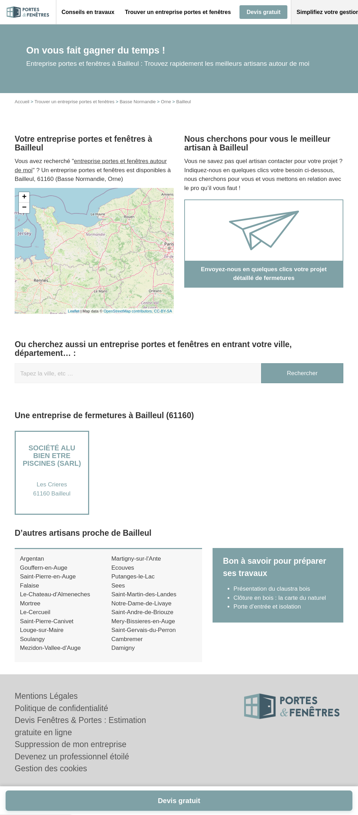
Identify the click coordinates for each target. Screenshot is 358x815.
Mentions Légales (46, 696)
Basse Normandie (138, 101)
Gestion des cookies (51, 768)
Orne (166, 101)
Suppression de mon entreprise (71, 744)
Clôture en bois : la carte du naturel (280, 598)
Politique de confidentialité (61, 708)
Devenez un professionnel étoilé (72, 756)
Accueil (22, 101)
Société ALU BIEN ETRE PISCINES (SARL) (52, 455)
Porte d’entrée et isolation (267, 606)
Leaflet (73, 311)
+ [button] (24, 197)
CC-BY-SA (163, 311)
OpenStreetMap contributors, (128, 311)
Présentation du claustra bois (272, 588)
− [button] (24, 208)
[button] (88, 12)
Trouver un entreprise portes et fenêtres (75, 101)
